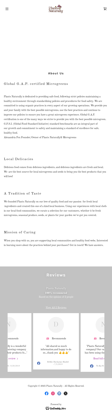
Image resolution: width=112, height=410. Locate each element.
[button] (11, 9)
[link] (56, 9)
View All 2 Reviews (56, 308)
